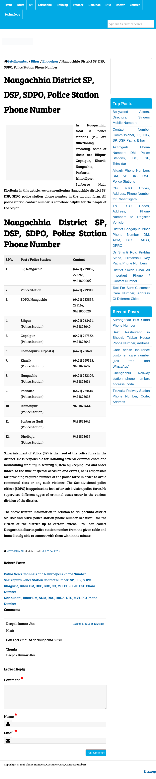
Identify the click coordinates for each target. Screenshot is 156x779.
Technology (12, 14)
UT (31, 5)
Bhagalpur (50, 61)
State (20, 5)
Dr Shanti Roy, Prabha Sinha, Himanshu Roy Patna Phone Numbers (131, 258)
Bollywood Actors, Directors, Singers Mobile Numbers (131, 117)
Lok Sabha (45, 5)
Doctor (120, 5)
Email (10, 737)
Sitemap (150, 776)
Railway (62, 5)
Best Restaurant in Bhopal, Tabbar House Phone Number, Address (131, 337)
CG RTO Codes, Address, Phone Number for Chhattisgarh (131, 193)
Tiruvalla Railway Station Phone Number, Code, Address (131, 396)
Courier (135, 5)
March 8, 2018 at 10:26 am (88, 623)
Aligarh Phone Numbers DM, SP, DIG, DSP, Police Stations (131, 176)
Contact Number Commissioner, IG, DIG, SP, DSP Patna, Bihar (131, 135)
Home (8, 5)
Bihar (35, 61)
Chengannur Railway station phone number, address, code (131, 378)
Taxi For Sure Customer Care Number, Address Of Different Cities (131, 293)
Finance (78, 5)
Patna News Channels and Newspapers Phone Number (45, 574)
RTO (108, 5)
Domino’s (94, 5)
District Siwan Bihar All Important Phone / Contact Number (131, 275)
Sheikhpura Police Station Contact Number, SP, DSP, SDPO (47, 580)
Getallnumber (17, 61)
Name (10, 721)
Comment (13, 679)
